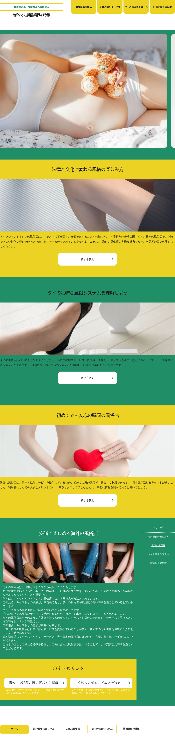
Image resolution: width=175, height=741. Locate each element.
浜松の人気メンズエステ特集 (99, 683)
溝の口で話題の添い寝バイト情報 (33, 683)
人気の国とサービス (109, 7)
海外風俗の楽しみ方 (158, 536)
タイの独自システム (158, 554)
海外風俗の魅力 (83, 7)
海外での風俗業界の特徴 (31, 15)
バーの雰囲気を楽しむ (136, 7)
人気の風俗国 (158, 545)
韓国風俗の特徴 (158, 563)
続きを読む (87, 259)
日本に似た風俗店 (162, 7)
